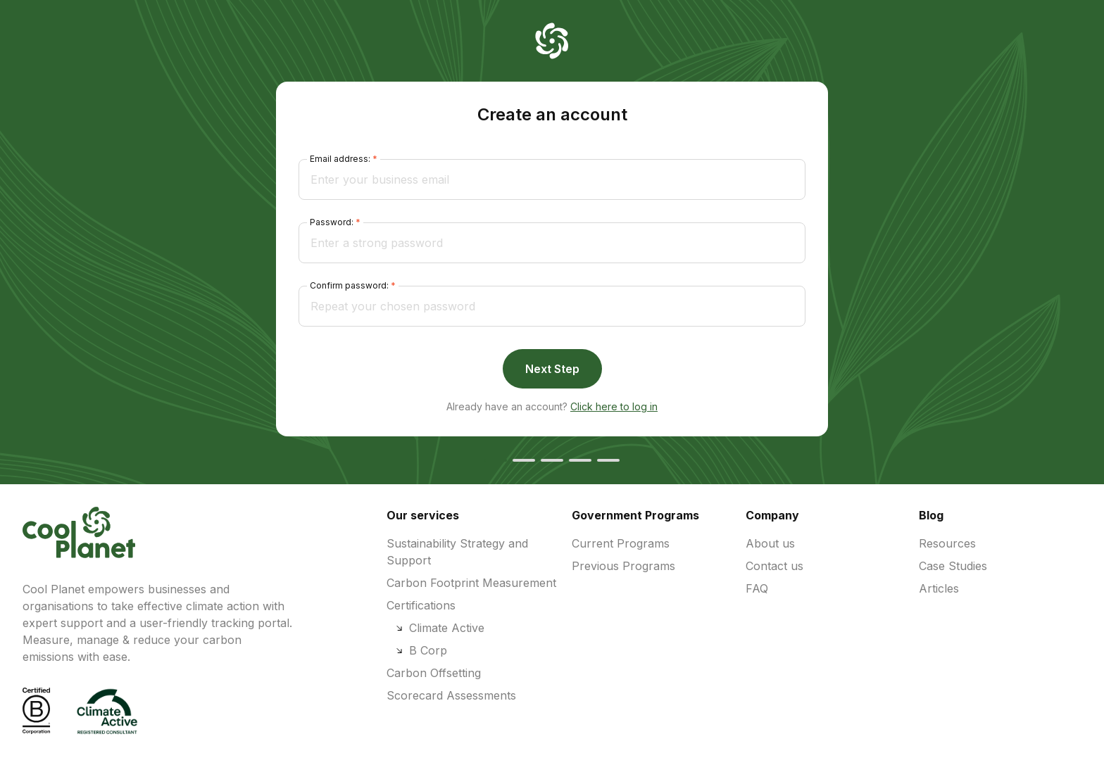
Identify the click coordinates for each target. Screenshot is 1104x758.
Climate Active (439, 628)
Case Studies (953, 566)
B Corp (421, 650)
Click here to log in (614, 406)
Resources (947, 543)
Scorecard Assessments (451, 695)
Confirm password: (349, 285)
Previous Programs (623, 566)
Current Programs (621, 543)
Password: (331, 222)
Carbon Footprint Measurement (471, 583)
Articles (939, 588)
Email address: (340, 158)
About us (770, 543)
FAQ (757, 588)
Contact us (774, 566)
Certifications (421, 605)
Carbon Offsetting (434, 673)
